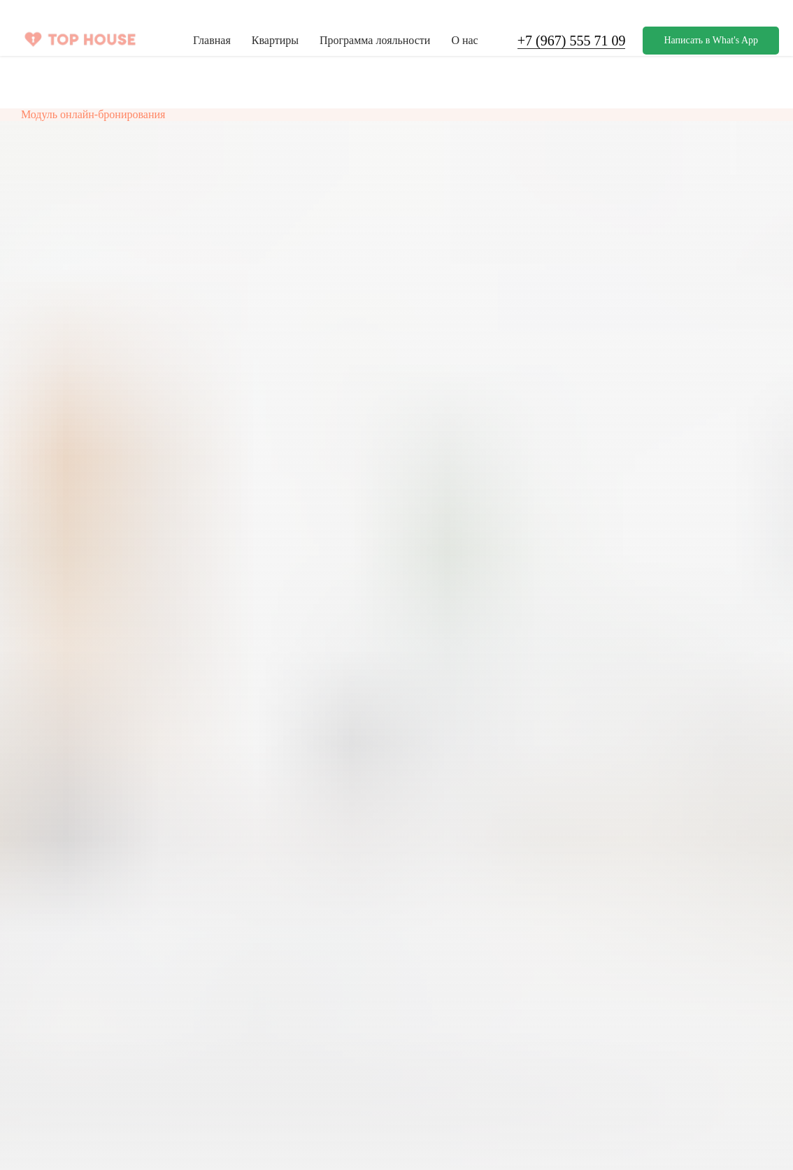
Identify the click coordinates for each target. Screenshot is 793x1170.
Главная (212, 40)
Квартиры (275, 40)
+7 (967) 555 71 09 (571, 40)
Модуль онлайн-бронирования (93, 114)
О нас (464, 40)
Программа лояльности (375, 40)
